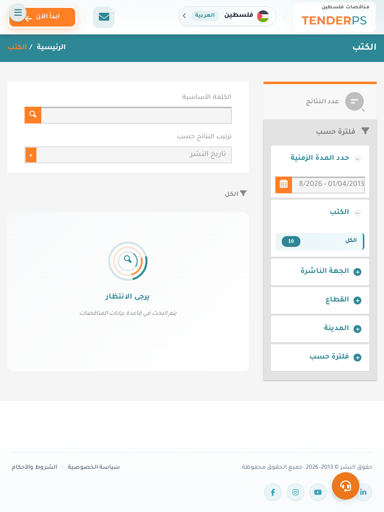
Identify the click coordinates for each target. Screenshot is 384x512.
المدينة (336, 329)
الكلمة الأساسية (207, 97)
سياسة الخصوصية (94, 468)
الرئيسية (50, 48)
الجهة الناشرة (324, 272)
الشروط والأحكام (34, 468)
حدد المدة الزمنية (320, 159)
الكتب (339, 213)
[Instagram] (295, 492)
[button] (227, 16)
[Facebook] (273, 492)
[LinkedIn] (363, 492)
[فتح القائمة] (18, 13)
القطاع (337, 300)
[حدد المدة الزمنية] (283, 185)
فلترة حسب (329, 357)
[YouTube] (318, 492)
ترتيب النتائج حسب (204, 137)
